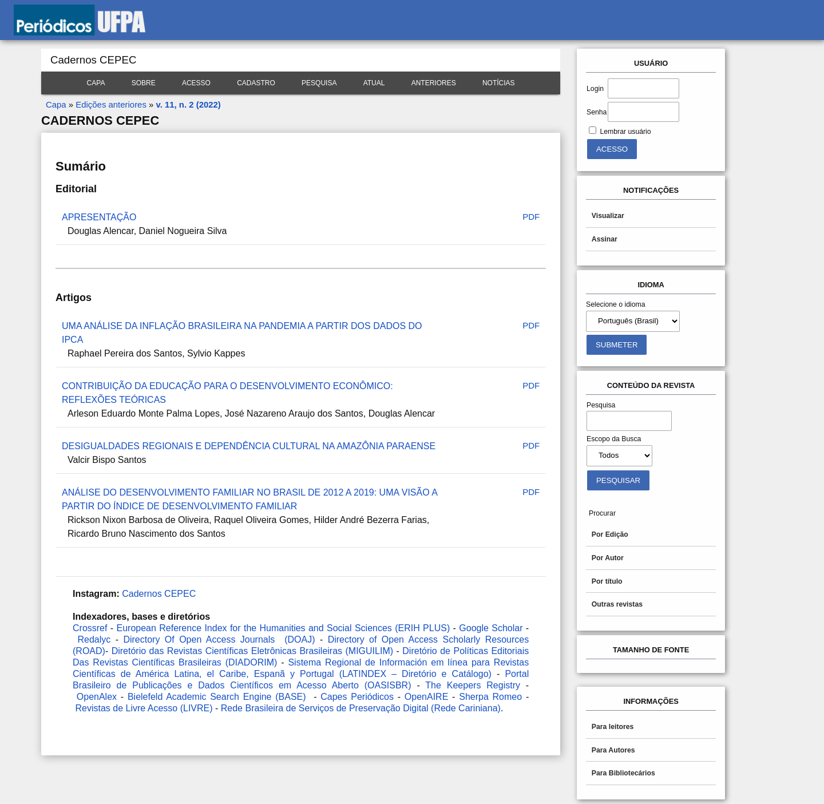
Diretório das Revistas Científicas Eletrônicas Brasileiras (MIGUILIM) (252, 651)
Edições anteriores (111, 104)
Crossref (90, 628)
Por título (607, 581)
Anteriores (433, 83)
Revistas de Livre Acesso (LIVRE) (143, 708)
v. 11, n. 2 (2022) (188, 104)
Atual (374, 83)
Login (595, 89)
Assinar (604, 239)
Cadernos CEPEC (159, 594)
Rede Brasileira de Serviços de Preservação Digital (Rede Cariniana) (361, 708)
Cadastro (256, 83)
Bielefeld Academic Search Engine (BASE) (217, 697)
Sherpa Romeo (490, 697)
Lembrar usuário (625, 132)
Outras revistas (617, 604)
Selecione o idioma (615, 304)
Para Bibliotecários (623, 773)
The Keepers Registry (472, 685)
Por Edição (610, 534)
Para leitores (613, 727)
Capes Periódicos (357, 697)
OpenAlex (97, 697)
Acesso (196, 83)
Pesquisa (319, 83)
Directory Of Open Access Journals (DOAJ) (219, 639)
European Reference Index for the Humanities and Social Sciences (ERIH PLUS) (283, 628)
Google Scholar (490, 628)
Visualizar (608, 216)
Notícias (498, 83)
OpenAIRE (426, 697)
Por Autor (608, 558)
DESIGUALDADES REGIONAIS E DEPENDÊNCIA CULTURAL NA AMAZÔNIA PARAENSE (248, 446)
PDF (531, 216)
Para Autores (613, 750)
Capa (96, 83)
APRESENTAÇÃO (99, 217)
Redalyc (93, 639)
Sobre (144, 83)
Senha (597, 112)
